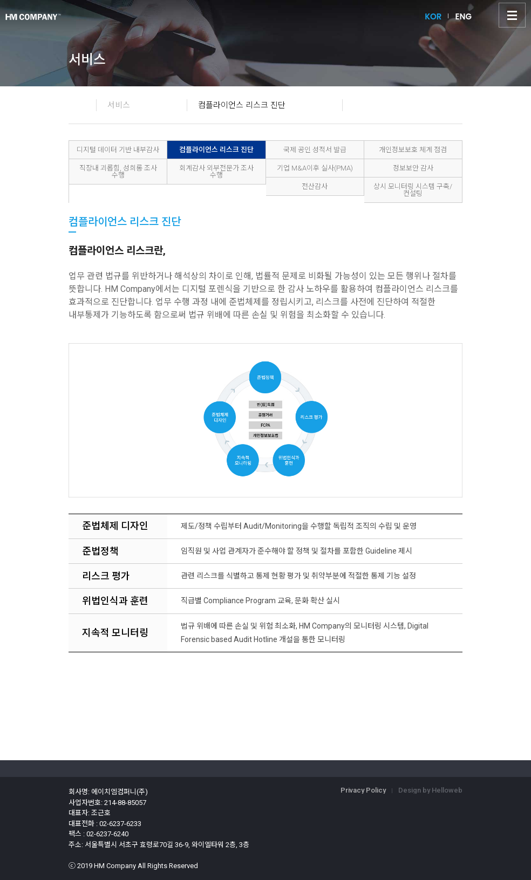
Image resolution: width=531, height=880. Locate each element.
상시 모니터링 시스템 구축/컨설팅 (412, 189)
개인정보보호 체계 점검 (413, 150)
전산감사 (315, 186)
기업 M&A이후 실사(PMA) (315, 168)
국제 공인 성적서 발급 (314, 150)
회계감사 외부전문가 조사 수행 (216, 171)
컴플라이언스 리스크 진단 (216, 150)
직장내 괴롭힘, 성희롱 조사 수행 (118, 171)
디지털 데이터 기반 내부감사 (118, 150)
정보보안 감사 (413, 168)
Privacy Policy (363, 790)
